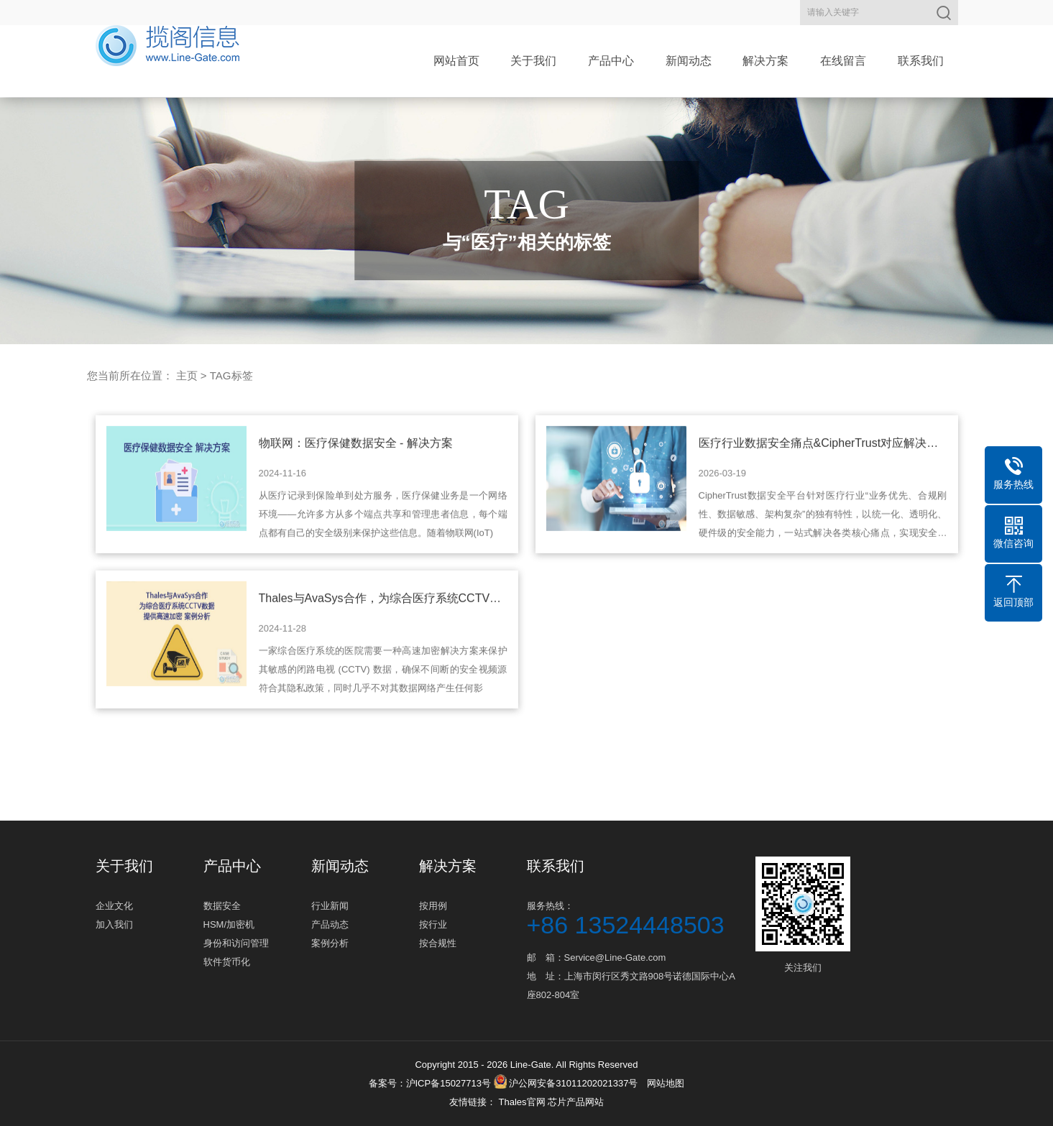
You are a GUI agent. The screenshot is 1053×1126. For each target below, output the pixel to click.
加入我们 (114, 924)
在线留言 (843, 61)
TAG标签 (231, 375)
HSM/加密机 (229, 924)
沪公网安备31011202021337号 (566, 1083)
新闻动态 (689, 61)
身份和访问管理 (236, 943)
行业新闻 (330, 905)
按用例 (433, 905)
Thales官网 (523, 1102)
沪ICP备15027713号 (449, 1083)
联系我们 (921, 61)
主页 (187, 375)
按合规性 (437, 943)
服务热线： (634, 917)
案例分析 (330, 943)
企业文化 (114, 905)
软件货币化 (226, 961)
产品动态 (330, 924)
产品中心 (611, 61)
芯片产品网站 (576, 1102)
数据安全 (222, 905)
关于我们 (533, 61)
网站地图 (665, 1083)
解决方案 (765, 61)
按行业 (433, 924)
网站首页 (456, 61)
